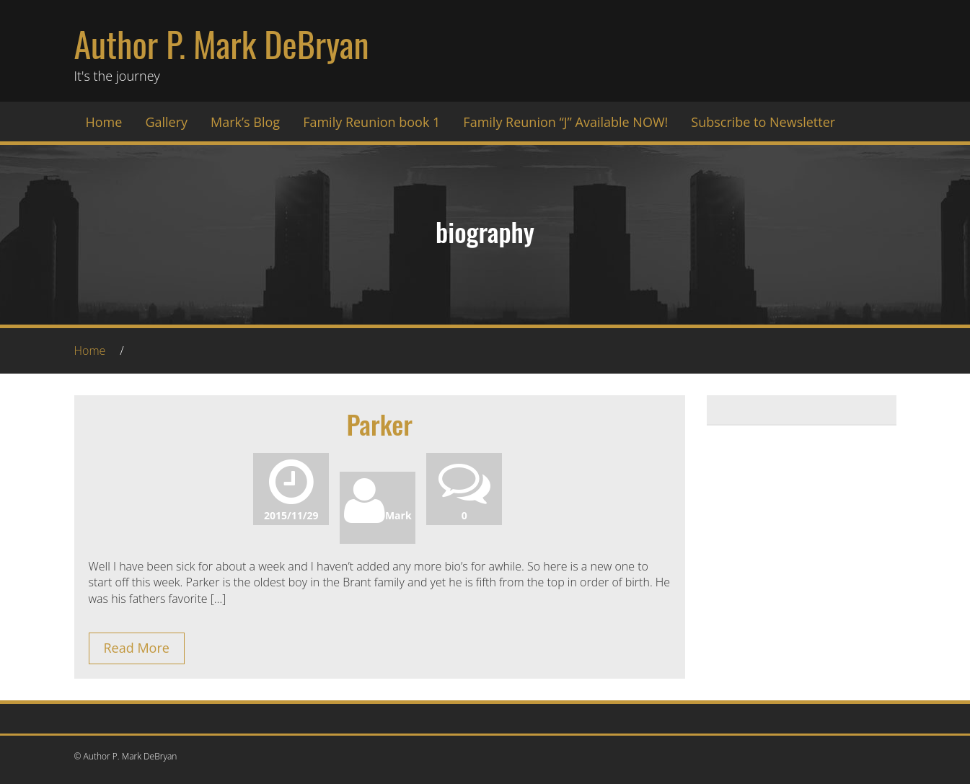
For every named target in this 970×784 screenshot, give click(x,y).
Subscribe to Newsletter (763, 122)
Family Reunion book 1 (371, 122)
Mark (378, 515)
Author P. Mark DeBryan (221, 43)
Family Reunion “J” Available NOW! (565, 122)
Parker (379, 424)
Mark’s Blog (245, 122)
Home (104, 122)
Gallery (166, 122)
